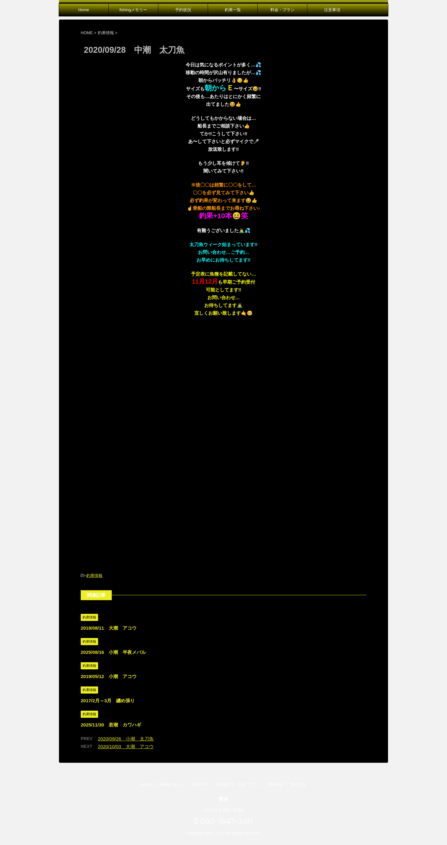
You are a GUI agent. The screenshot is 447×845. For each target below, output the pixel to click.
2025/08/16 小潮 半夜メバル (113, 652)
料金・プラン (282, 9)
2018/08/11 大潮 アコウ (109, 628)
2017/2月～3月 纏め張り (108, 700)
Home (83, 9)
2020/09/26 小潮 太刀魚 (126, 738)
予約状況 (183, 9)
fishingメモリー (133, 9)
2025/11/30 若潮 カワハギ (111, 724)
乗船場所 (275, 784)
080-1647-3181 (223, 821)
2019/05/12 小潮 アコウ (109, 676)
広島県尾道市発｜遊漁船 (223, 810)
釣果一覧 (233, 9)
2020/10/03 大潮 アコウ (126, 746)
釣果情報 (94, 575)
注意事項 (332, 9)
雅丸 (223, 799)
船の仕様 (298, 784)
